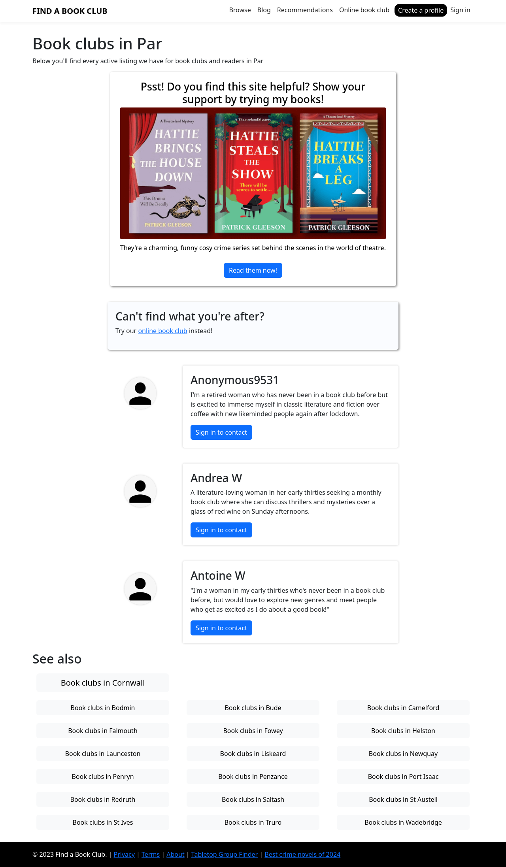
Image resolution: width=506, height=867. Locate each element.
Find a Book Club (70, 11)
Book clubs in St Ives (103, 822)
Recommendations (305, 10)
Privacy (124, 854)
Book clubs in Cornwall (103, 682)
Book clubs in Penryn (103, 776)
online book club (162, 330)
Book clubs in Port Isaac (403, 776)
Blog (264, 10)
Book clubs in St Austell (403, 799)
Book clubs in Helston (403, 730)
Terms (151, 854)
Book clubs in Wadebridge (403, 822)
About (175, 854)
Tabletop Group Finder (224, 854)
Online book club (364, 10)
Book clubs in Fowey (253, 730)
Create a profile (421, 10)
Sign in (460, 10)
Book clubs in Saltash (253, 799)
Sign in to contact (221, 432)
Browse (240, 10)
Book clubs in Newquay (403, 753)
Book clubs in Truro (253, 822)
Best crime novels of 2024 (302, 854)
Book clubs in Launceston (103, 753)
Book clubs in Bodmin (103, 707)
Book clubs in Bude (253, 707)
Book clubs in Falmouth (103, 730)
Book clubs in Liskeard (253, 753)
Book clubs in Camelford (403, 707)
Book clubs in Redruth (103, 799)
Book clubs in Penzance (253, 776)
